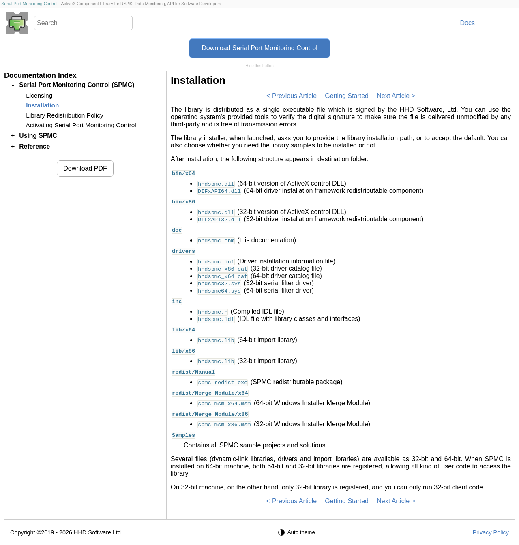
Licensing (39, 95)
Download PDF (85, 168)
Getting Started (347, 95)
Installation (42, 105)
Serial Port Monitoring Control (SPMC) (76, 84)
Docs (467, 22)
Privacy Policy (490, 532)
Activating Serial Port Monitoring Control (81, 125)
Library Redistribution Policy (64, 115)
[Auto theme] (297, 532)
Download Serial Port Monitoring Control (259, 48)
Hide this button (259, 66)
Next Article (393, 95)
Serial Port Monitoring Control (29, 3)
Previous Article (294, 95)
